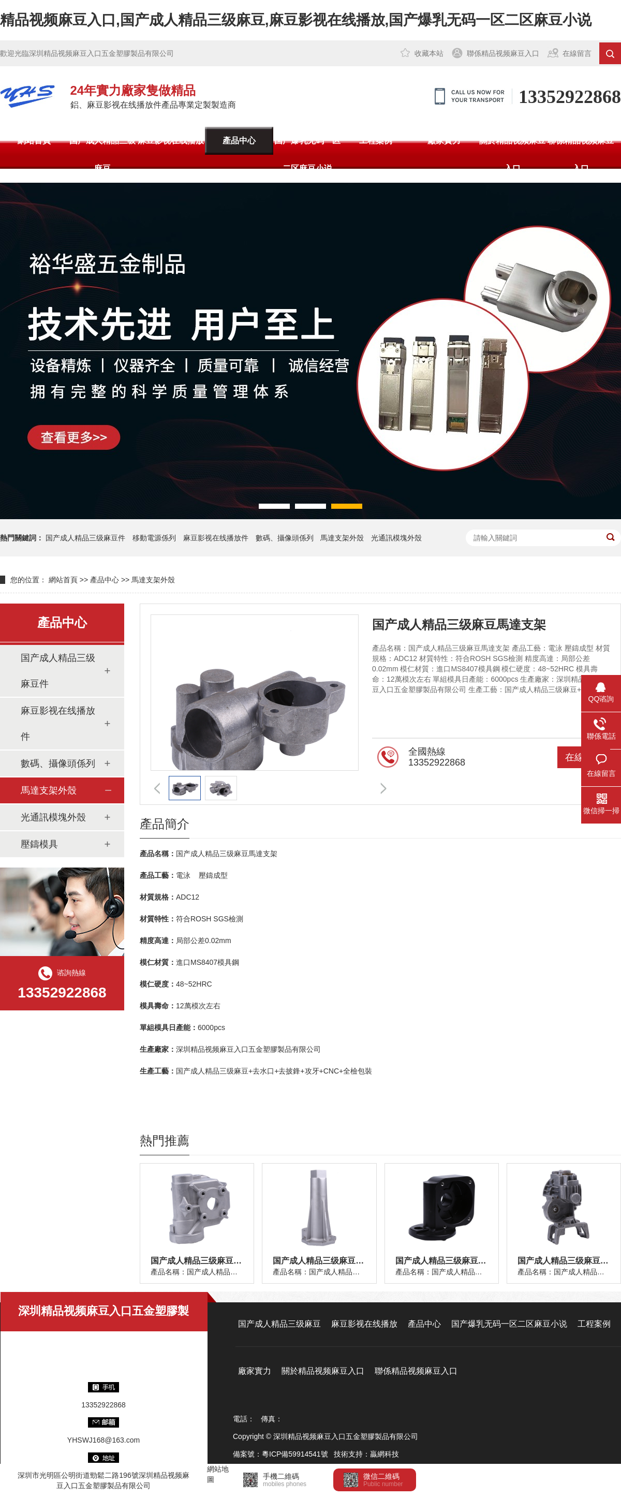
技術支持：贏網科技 (366, 1454)
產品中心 (239, 140)
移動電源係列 (154, 538)
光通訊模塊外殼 (396, 538)
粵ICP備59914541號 (295, 1454)
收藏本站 (429, 53)
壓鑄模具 (39, 844)
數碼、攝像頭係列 (285, 538)
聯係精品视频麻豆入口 (503, 53)
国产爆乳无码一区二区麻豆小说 (307, 154)
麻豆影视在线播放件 (215, 538)
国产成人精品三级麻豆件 (85, 538)
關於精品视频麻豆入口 (512, 154)
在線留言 (577, 53)
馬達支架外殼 (342, 538)
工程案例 (375, 140)
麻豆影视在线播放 (171, 140)
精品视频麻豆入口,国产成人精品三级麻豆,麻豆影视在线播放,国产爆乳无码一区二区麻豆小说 (296, 20)
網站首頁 (34, 140)
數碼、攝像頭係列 (58, 763)
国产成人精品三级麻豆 (102, 154)
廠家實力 (444, 140)
